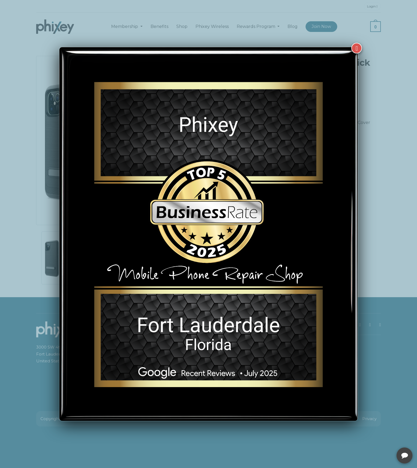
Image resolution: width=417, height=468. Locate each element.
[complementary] (378, 438)
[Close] (356, 48)
